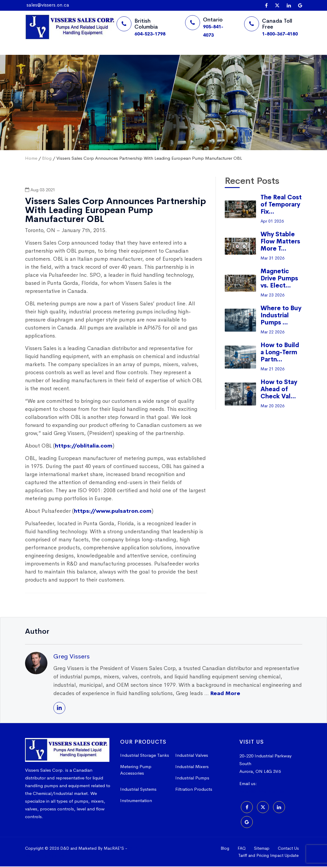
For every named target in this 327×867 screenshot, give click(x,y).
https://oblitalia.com (83, 446)
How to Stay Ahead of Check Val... (279, 390)
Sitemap (261, 849)
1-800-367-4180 (280, 34)
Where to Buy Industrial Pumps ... (281, 316)
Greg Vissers (71, 657)
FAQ (242, 849)
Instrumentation (136, 801)
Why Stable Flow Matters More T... (280, 242)
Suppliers (62, 55)
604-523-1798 (149, 34)
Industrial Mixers (192, 767)
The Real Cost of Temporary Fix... (281, 205)
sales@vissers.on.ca (48, 5)
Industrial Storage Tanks (144, 756)
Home (36, 55)
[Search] (219, 55)
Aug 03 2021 (40, 190)
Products (92, 55)
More (117, 55)
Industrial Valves (191, 756)
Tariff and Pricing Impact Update (268, 856)
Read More (225, 694)
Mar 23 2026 (272, 295)
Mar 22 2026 (272, 332)
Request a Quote (181, 55)
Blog (47, 158)
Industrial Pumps (192, 778)
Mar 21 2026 (272, 369)
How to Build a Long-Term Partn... (280, 353)
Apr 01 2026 (272, 221)
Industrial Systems (138, 790)
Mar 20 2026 (272, 406)
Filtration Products (193, 790)
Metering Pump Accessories (135, 770)
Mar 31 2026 (272, 258)
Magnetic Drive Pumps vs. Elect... (279, 279)
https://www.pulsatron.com (112, 511)
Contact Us (288, 849)
